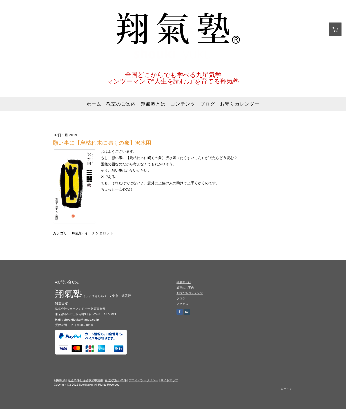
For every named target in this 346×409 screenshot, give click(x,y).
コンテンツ (183, 103)
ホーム (94, 103)
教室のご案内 (121, 103)
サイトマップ (169, 380)
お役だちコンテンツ (189, 293)
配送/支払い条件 (116, 380)
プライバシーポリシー (143, 380)
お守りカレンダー (240, 103)
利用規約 (60, 380)
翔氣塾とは (153, 103)
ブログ (207, 103)
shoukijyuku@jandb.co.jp (81, 319)
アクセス (182, 304)
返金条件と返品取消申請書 (85, 380)
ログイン (286, 389)
